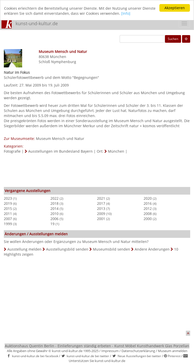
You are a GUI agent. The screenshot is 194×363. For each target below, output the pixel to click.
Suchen (173, 39)
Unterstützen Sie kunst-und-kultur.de (97, 360)
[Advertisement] (97, 169)
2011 (8, 213)
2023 (8, 198)
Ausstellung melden (24, 249)
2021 (101, 198)
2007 (8, 218)
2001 (101, 218)
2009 (101, 213)
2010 (54, 213)
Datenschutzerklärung (138, 351)
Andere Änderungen (152, 249)
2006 (54, 218)
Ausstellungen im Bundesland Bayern (60, 151)
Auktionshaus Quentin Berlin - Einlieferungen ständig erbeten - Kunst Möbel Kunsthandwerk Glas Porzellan (97, 345)
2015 (8, 208)
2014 (54, 208)
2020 (148, 198)
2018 (54, 203)
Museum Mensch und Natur (60, 138)
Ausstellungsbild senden (67, 249)
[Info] (125, 13)
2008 (148, 213)
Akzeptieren (174, 7)
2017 (101, 203)
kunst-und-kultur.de (37, 23)
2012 (148, 208)
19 (52, 223)
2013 (101, 208)
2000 (148, 218)
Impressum (110, 351)
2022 (54, 198)
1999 (8, 223)
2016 (148, 203)
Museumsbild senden (111, 249)
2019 (8, 203)
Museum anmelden (172, 351)
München (58, 56)
